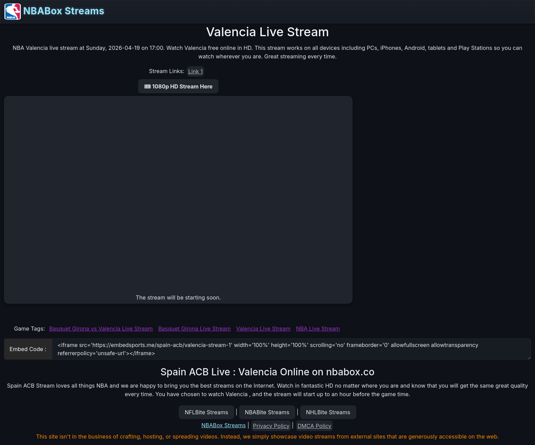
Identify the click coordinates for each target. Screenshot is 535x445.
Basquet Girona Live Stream (194, 328)
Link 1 (195, 71)
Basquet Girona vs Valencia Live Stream (101, 328)
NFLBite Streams (206, 412)
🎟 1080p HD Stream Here (178, 86)
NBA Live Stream (318, 328)
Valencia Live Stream (263, 328)
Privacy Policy (271, 425)
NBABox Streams (54, 11)
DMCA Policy (314, 425)
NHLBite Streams (328, 412)
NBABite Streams (267, 412)
